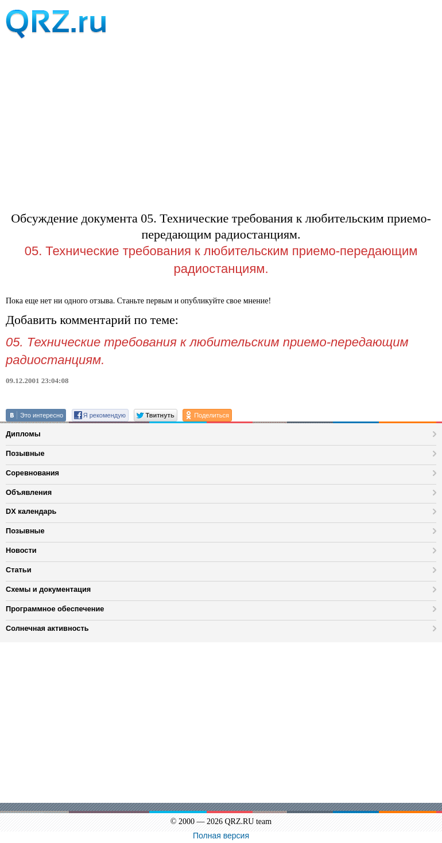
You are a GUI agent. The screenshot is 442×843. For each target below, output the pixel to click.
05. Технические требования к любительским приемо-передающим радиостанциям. (221, 260)
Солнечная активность (47, 628)
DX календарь (31, 511)
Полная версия (221, 835)
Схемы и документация (48, 589)
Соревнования (32, 473)
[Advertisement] (221, 121)
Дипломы (23, 434)
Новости (21, 550)
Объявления (29, 492)
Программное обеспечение (55, 608)
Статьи (19, 569)
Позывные (25, 453)
